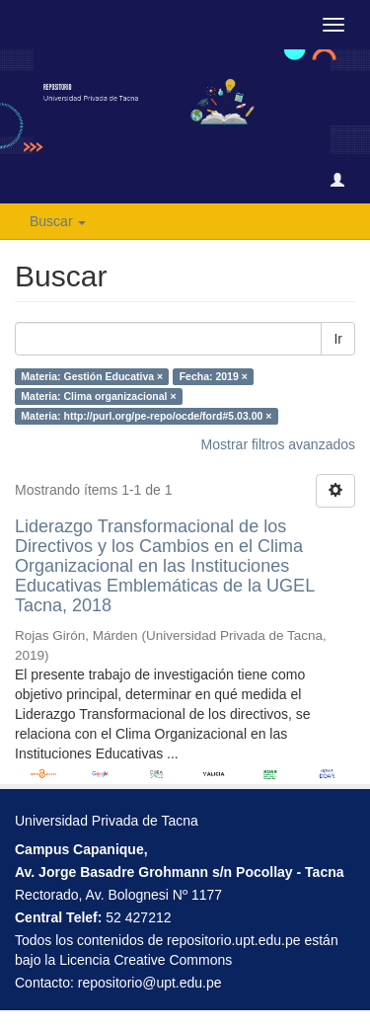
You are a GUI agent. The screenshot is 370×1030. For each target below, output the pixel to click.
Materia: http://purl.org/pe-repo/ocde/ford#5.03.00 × (146, 416)
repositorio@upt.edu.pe (150, 982)
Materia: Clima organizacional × (98, 396)
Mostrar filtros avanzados (278, 444)
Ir (337, 339)
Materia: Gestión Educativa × (92, 376)
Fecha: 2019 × (214, 376)
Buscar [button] (58, 221)
